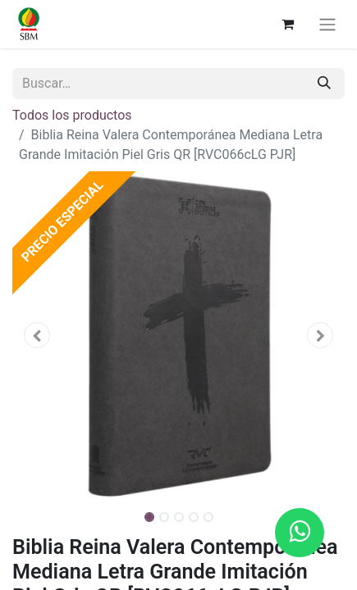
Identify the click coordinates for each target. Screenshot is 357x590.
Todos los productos (72, 115)
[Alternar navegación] (327, 24)
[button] (37, 335)
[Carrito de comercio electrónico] (287, 23)
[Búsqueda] (324, 83)
